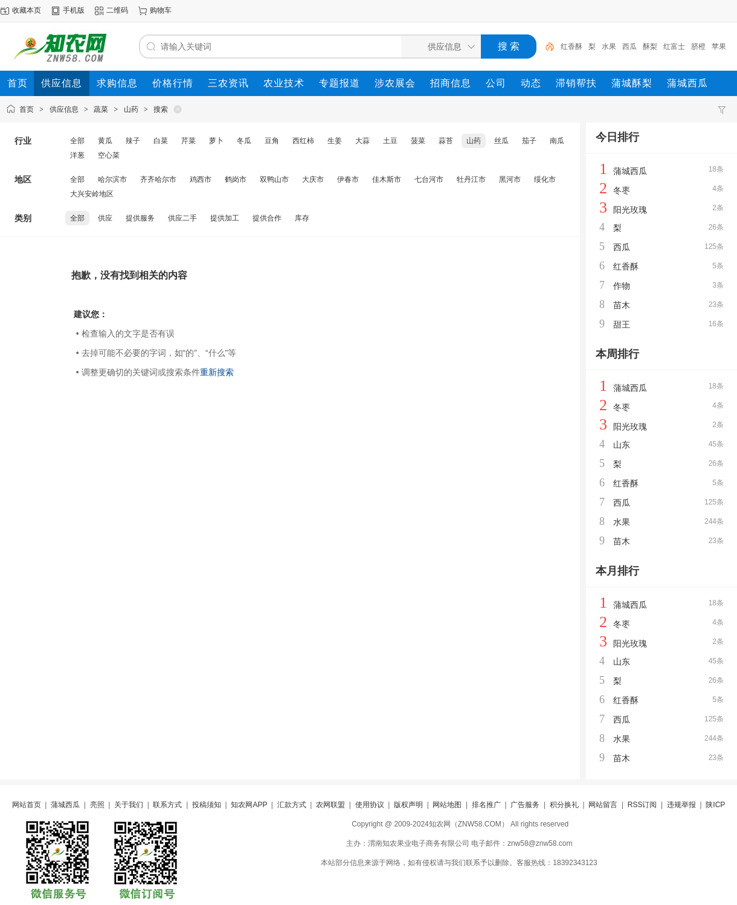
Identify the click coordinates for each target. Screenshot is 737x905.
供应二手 (182, 218)
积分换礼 (564, 804)
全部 (77, 141)
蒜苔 (446, 141)
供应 (105, 218)
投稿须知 (206, 804)
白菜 (160, 141)
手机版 (74, 10)
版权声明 (408, 804)
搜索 (160, 109)
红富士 (674, 46)
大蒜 (362, 141)
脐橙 (698, 46)
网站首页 (26, 804)
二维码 (117, 10)
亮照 (97, 804)
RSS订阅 (642, 804)
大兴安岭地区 (92, 194)
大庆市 (313, 179)
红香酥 (571, 46)
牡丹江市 (471, 179)
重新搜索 (217, 372)
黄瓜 (105, 141)
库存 (302, 218)
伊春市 (348, 179)
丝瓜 (501, 141)
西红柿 (303, 141)
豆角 (272, 141)
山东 (621, 444)
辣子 (133, 141)
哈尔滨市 (112, 179)
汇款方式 (291, 804)
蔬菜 (101, 109)
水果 (609, 46)
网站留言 (602, 804)
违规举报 (681, 804)
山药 (131, 109)
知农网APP (249, 804)
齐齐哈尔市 (158, 179)
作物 (621, 286)
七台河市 (428, 179)
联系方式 (167, 804)
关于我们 (128, 804)
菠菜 (418, 141)
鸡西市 (200, 179)
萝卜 (216, 141)
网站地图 (447, 804)
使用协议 (369, 804)
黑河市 (510, 179)
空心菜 (109, 155)
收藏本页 (26, 10)
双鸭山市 (274, 179)
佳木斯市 (386, 179)
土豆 (390, 141)
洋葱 (77, 155)
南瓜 (557, 141)
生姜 (334, 141)
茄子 (529, 141)
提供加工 (224, 218)
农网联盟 (330, 804)
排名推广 (486, 804)
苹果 (719, 46)
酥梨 (650, 46)
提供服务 (140, 218)
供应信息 (64, 109)
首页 (26, 109)
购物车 (161, 10)
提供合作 (267, 218)
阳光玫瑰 (630, 209)
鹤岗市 (235, 179)
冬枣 (621, 190)
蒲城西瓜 (630, 171)
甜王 (621, 324)
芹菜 (188, 141)
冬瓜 (244, 141)
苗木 (621, 305)
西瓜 (629, 46)
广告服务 (524, 804)
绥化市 (545, 179)
